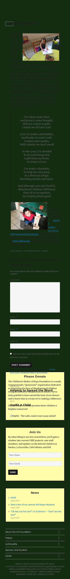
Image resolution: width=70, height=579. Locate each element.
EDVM (8, 556)
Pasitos (8, 538)
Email (13, 329)
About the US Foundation (18, 532)
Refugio (45, 251)
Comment (15, 280)
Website (14, 341)
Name (13, 317)
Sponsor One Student (16, 550)
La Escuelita (11, 544)
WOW (13, 497)
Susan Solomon (16, 251)
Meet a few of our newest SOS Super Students (33, 504)
